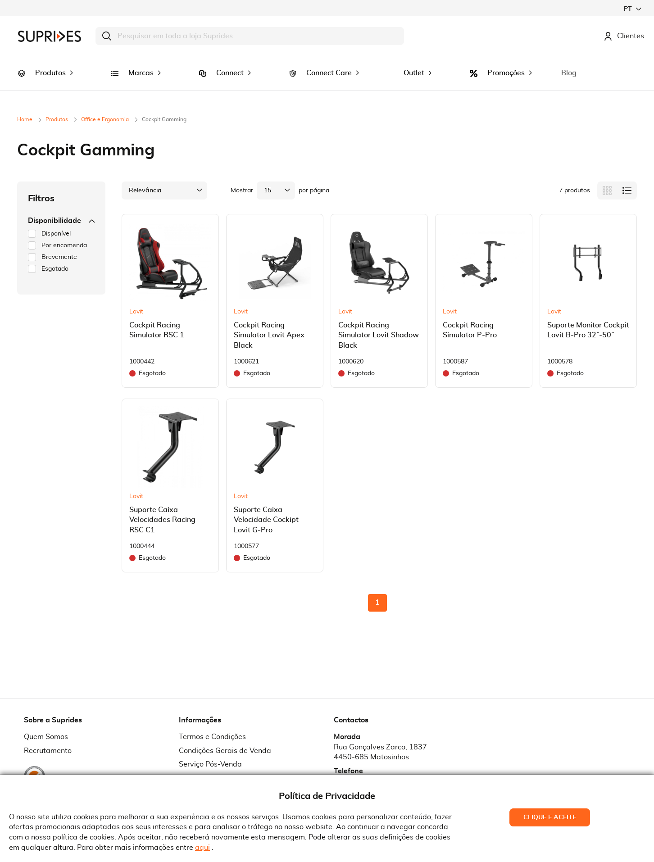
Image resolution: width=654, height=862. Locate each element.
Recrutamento (48, 738)
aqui (202, 847)
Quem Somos (46, 724)
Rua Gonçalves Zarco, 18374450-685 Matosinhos (380, 740)
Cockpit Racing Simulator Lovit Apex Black (269, 323)
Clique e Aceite (549, 817)
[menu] (327, 66)
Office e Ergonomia (105, 106)
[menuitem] (21, 67)
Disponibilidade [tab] (61, 208)
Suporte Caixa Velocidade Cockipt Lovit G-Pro (266, 508)
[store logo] (49, 36)
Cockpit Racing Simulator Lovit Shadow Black (378, 323)
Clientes (624, 36)
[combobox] (249, 36)
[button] (632, 9)
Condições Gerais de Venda (225, 738)
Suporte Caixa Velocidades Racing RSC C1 (162, 508)
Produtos (57, 106)
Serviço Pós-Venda (210, 752)
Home (25, 106)
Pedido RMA (200, 766)
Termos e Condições (212, 724)
